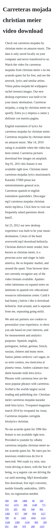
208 (33, 526)
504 (15, 526)
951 (7, 526)
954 (34, 513)
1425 (23, 518)
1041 (33, 518)
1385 (17, 522)
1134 (27, 522)
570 (7, 509)
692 (24, 509)
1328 (7, 522)
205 (45, 522)
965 (36, 522)
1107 (42, 526)
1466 (24, 501)
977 (17, 513)
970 (24, 526)
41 (15, 518)
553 (7, 505)
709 (7, 518)
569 (7, 501)
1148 (34, 505)
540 (33, 509)
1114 (43, 518)
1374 (16, 505)
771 (44, 505)
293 (15, 509)
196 (15, 501)
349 (25, 513)
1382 (7, 513)
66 (33, 501)
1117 (43, 513)
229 (41, 501)
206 (25, 505)
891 (41, 509)
